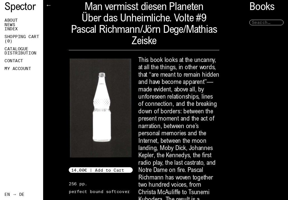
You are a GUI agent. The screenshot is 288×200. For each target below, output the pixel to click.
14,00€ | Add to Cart (97, 170)
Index (11, 29)
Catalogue (16, 49)
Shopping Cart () (21, 38)
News (9, 24)
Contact (13, 61)
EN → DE (14, 194)
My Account (17, 68)
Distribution (20, 53)
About (11, 20)
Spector (20, 7)
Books (261, 7)
